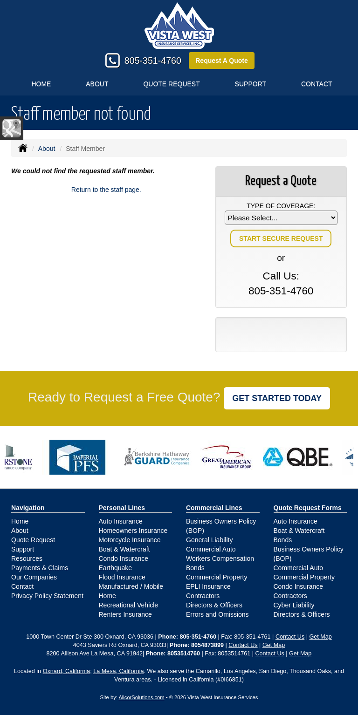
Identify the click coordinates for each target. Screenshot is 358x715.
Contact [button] (316, 84)
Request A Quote (221, 60)
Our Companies (34, 577)
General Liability (209, 540)
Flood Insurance (122, 577)
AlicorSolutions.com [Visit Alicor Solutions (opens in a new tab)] (141, 697)
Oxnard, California (66, 671)
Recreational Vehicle (128, 605)
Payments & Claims (39, 568)
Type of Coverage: (281, 206)
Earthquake (115, 568)
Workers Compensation (220, 558)
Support (22, 549)
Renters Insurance (125, 614)
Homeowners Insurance (133, 530)
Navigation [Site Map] (28, 507)
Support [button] (250, 84)
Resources (26, 558)
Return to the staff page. (106, 189)
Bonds (195, 568)
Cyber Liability (294, 605)
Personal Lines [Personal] (122, 507)
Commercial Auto (211, 549)
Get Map (320, 636)
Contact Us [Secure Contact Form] (289, 636)
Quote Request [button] (171, 84)
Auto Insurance (121, 521)
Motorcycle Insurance (130, 540)
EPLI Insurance (208, 586)
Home (41, 84)
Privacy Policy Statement (47, 595)
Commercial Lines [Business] (214, 507)
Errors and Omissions (217, 614)
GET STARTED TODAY (277, 398)
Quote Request (33, 540)
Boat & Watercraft (124, 549)
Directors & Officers (214, 605)
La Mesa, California (118, 671)
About (97, 84)
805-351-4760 (152, 60)
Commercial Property (216, 577)
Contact (22, 586)
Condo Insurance (124, 558)
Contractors (203, 595)
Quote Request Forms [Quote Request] (308, 507)
